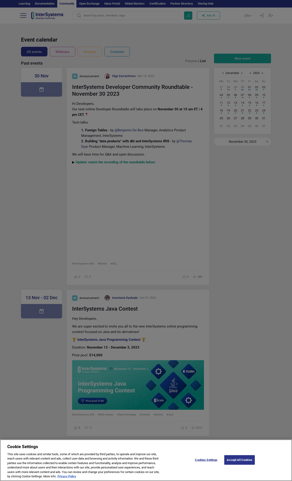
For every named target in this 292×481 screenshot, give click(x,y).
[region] (146, 460)
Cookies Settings (206, 460)
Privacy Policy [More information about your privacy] (66, 476)
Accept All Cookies (239, 460)
